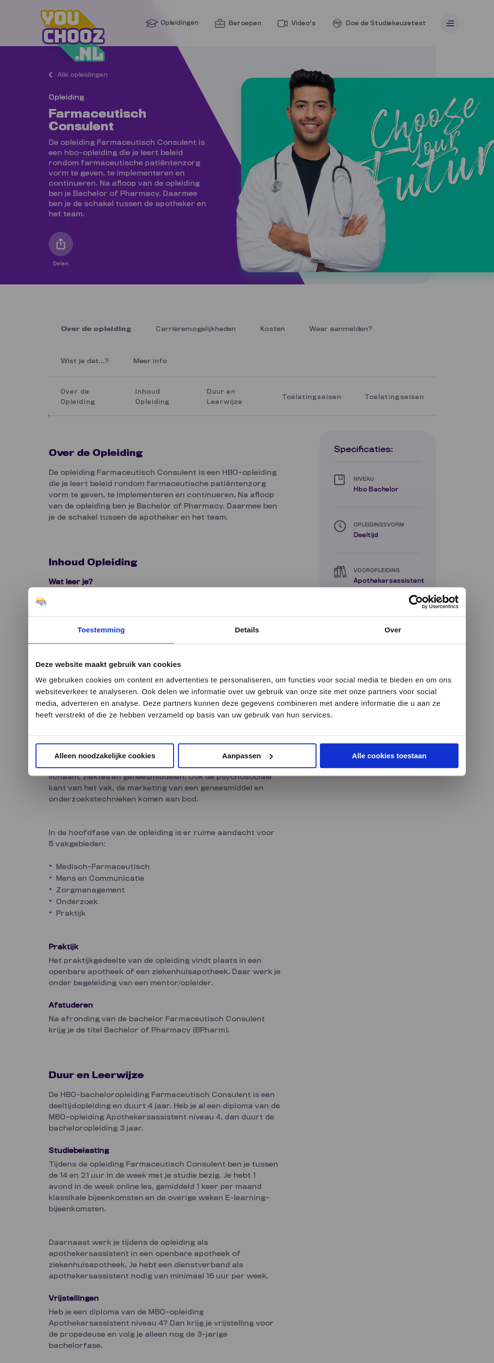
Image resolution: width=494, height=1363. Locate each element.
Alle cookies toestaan (389, 755)
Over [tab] (393, 630)
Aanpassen (247, 755)
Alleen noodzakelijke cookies (105, 755)
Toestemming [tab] (101, 630)
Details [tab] (247, 630)
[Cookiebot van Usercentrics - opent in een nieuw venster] (416, 601)
